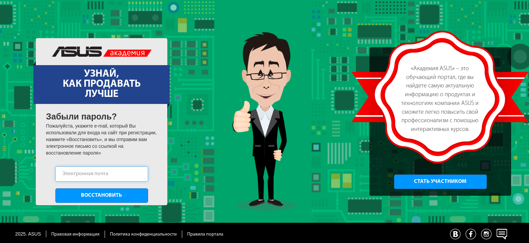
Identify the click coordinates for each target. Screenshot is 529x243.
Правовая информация (75, 234)
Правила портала (205, 234)
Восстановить (101, 195)
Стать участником (440, 181)
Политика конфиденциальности (143, 234)
